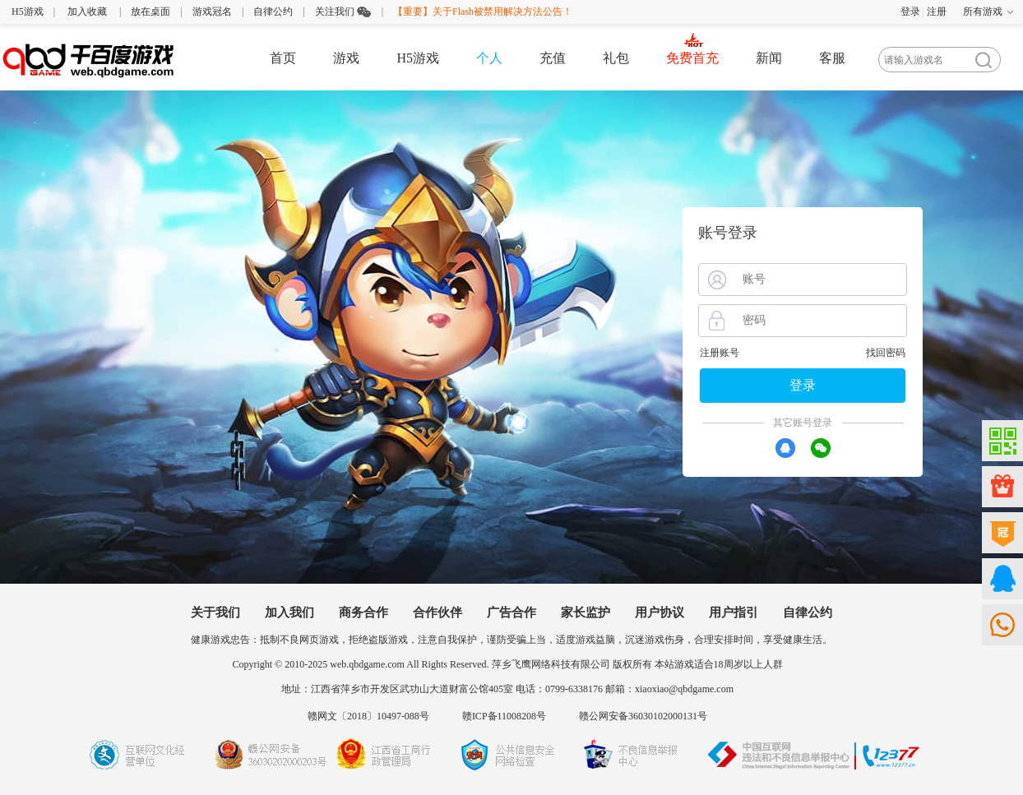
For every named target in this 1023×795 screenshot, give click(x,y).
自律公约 (273, 11)
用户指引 (733, 612)
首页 (283, 58)
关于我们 (215, 612)
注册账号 (719, 352)
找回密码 (885, 352)
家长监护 (585, 612)
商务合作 (363, 612)
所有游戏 (982, 11)
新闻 (769, 58)
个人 (489, 58)
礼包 (616, 58)
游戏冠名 (212, 11)
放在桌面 (150, 11)
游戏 (346, 58)
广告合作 (511, 612)
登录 (910, 11)
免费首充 (692, 58)
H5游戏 (28, 11)
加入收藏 (87, 11)
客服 (832, 58)
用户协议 (659, 612)
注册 (937, 11)
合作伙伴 (437, 612)
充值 (552, 58)
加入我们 (289, 612)
